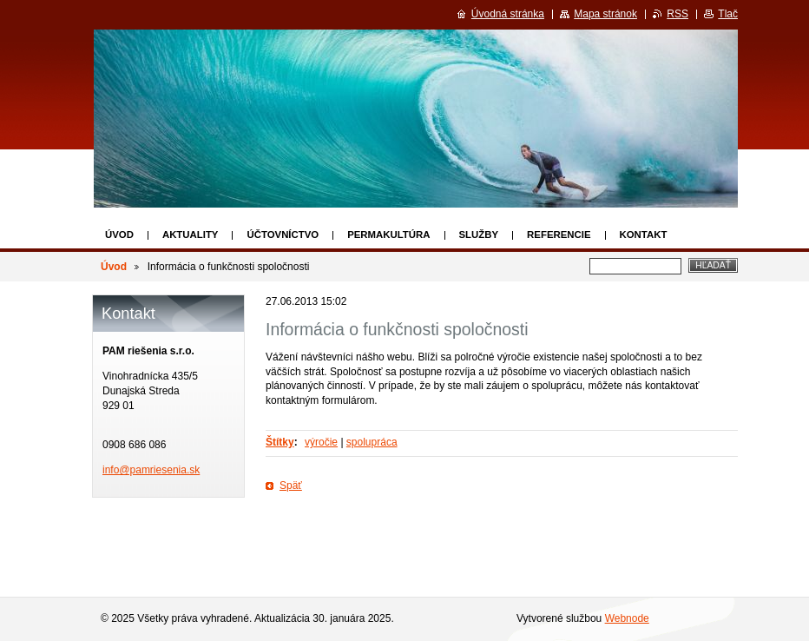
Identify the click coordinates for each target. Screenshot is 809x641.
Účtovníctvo (283, 234)
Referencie (558, 234)
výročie (321, 442)
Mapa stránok (605, 14)
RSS (677, 14)
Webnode (627, 618)
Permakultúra (388, 234)
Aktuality (190, 234)
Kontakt (644, 234)
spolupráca (372, 442)
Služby (479, 234)
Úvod (119, 234)
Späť (291, 485)
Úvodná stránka (507, 14)
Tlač (728, 14)
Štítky (280, 442)
